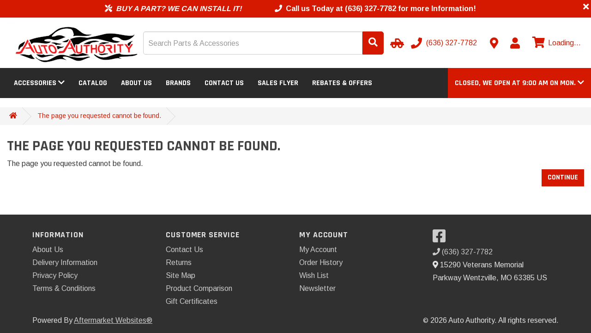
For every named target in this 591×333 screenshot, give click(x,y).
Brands (178, 83)
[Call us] (445, 43)
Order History (321, 262)
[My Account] (514, 43)
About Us (136, 83)
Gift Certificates (191, 301)
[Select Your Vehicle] (395, 43)
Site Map (180, 275)
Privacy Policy (55, 275)
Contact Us (224, 83)
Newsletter (317, 288)
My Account (318, 249)
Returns (179, 262)
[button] (519, 83)
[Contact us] (494, 43)
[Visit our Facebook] (441, 239)
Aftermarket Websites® (113, 320)
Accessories (39, 83)
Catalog (92, 83)
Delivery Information (64, 262)
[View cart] (555, 43)
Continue (563, 177)
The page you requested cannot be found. (99, 115)
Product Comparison (199, 288)
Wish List (314, 275)
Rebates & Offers (342, 83)
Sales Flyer (278, 83)
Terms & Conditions (64, 288)
